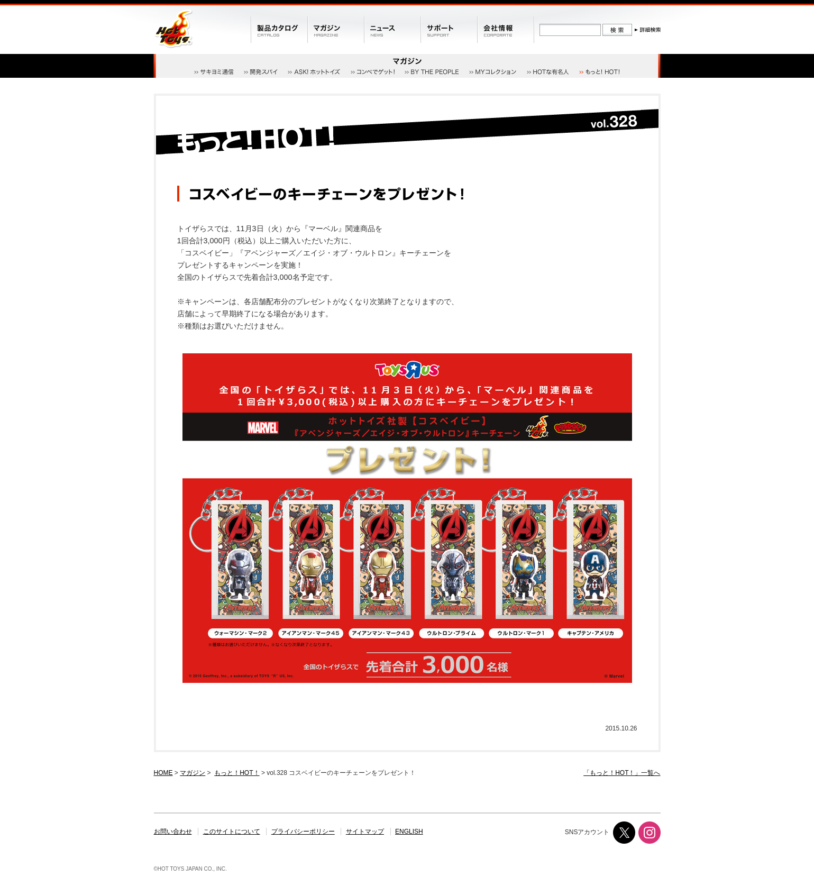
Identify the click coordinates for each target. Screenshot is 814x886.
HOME (163, 773)
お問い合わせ (173, 831)
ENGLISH (409, 831)
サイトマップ (365, 831)
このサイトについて (231, 831)
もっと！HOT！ (236, 773)
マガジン (192, 773)
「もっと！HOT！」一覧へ (621, 773)
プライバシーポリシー (303, 831)
